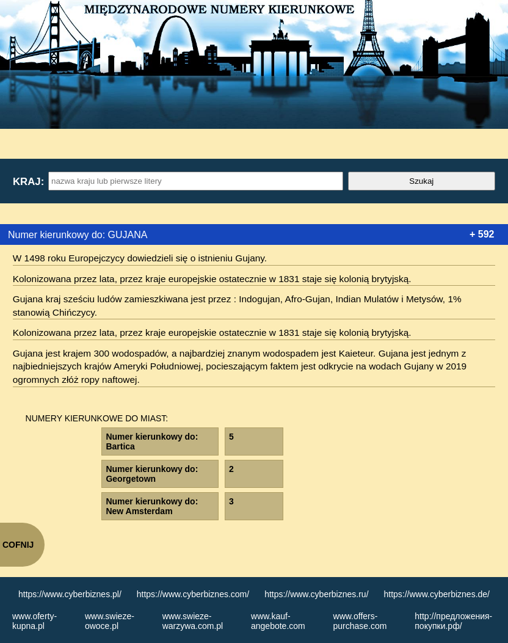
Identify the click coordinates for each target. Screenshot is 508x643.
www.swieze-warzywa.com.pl (192, 621)
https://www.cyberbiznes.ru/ (316, 594)
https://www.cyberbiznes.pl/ (70, 594)
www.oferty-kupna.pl (34, 621)
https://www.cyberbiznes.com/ (193, 594)
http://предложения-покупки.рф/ (453, 621)
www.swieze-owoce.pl (109, 621)
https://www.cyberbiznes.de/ (436, 594)
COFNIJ (18, 545)
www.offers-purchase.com (360, 621)
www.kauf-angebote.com (278, 621)
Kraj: (28, 181)
